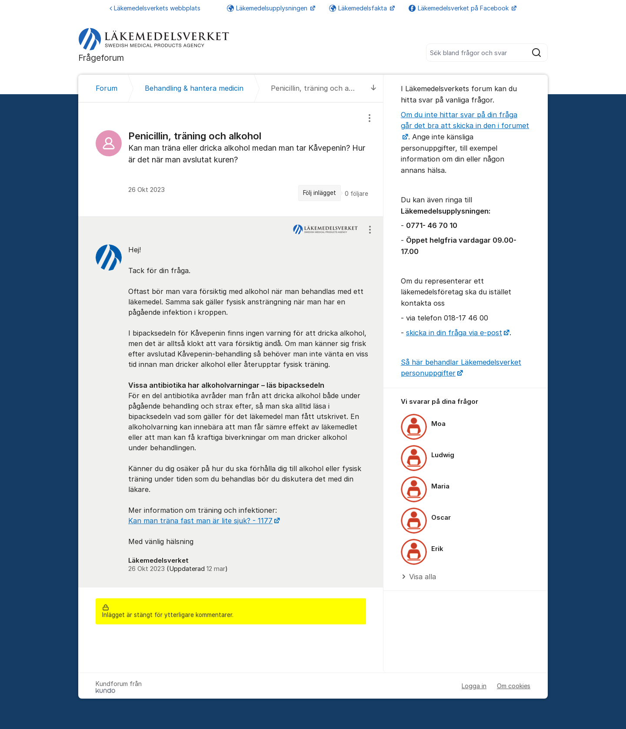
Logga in (474, 685)
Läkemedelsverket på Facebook (459, 8)
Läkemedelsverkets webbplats (155, 8)
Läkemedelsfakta (359, 8)
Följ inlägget (319, 192)
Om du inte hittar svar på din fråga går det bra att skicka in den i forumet (465, 120)
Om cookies (513, 685)
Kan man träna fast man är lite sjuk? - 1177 (200, 520)
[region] (230, 159)
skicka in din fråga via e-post (454, 332)
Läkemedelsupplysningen (268, 8)
